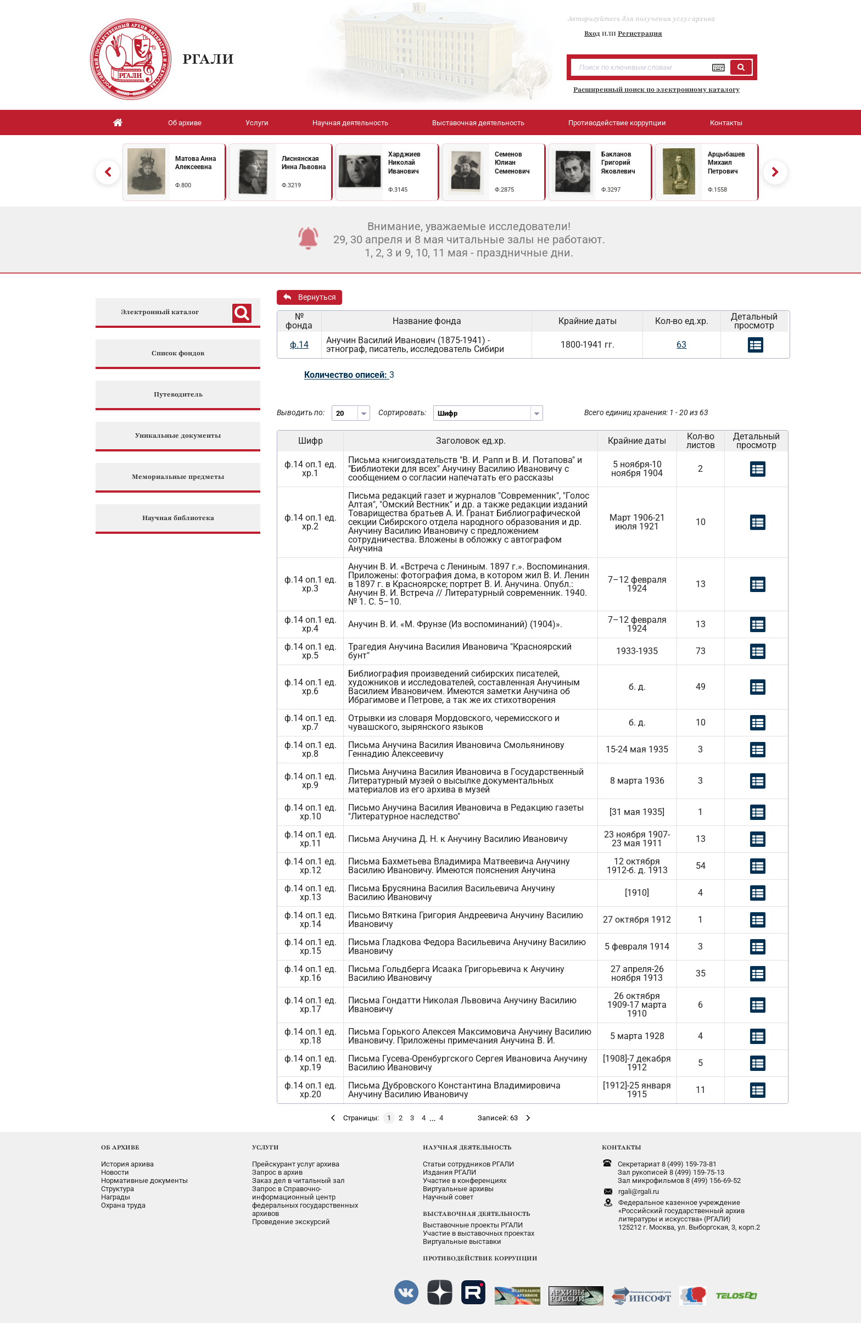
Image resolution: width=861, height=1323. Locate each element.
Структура (117, 1189)
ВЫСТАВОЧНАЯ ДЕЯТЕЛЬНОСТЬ (476, 1213)
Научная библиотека (178, 518)
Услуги (257, 123)
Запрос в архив (277, 1172)
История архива (127, 1164)
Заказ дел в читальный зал (298, 1180)
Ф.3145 (397, 189)
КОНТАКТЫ (621, 1147)
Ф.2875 (504, 189)
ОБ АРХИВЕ (120, 1147)
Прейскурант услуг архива (295, 1164)
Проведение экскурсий (291, 1222)
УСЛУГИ (265, 1147)
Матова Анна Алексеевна (195, 163)
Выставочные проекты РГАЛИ (473, 1225)
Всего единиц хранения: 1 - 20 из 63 (646, 412)
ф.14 (299, 344)
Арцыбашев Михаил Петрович (726, 162)
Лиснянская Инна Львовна (304, 163)
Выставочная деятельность (478, 123)
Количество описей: (346, 375)
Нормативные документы (144, 1180)
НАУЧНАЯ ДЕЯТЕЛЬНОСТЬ (467, 1147)
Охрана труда (123, 1205)
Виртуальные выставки (462, 1241)
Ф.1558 (717, 189)
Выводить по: (301, 412)
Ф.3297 (610, 189)
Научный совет (448, 1197)
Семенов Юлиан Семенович (512, 162)
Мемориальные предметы (178, 477)
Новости (115, 1172)
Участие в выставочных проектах (478, 1233)
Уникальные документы (178, 436)
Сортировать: (402, 412)
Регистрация (640, 33)
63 (681, 344)
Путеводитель (178, 394)
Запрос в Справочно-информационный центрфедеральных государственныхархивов (305, 1201)
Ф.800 (183, 185)
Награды (115, 1197)
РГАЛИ (208, 59)
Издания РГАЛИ (449, 1172)
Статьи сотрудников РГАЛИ (468, 1164)
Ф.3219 (291, 185)
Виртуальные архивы (458, 1189)
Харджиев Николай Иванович (404, 162)
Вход (592, 33)
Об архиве (185, 123)
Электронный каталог (160, 312)
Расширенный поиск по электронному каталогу (656, 89)
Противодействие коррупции (617, 123)
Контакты (726, 123)
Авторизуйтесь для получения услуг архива (641, 18)
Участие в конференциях (464, 1180)
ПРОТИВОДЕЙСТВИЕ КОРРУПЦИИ (480, 1258)
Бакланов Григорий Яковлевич (618, 162)
